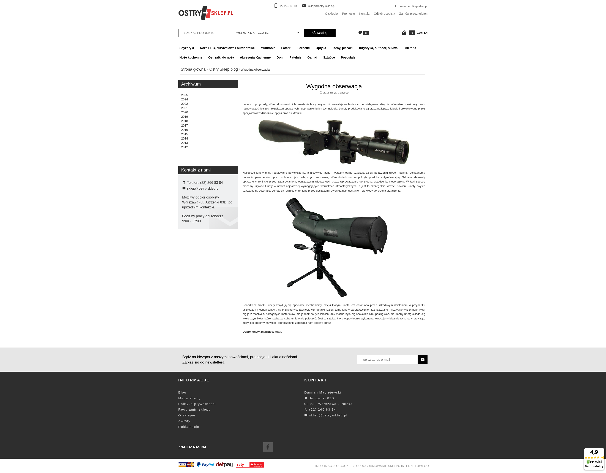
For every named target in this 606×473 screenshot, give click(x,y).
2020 (184, 112)
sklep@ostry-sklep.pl (321, 6)
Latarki (286, 48)
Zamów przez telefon (413, 13)
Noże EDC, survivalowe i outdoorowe (227, 48)
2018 (184, 121)
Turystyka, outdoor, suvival (378, 48)
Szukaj (320, 32)
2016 (184, 130)
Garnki (312, 57)
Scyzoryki (187, 48)
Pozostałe (348, 57)
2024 (184, 99)
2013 (184, 142)
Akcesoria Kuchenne (255, 57)
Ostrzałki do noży (221, 57)
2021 (184, 108)
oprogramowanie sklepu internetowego (392, 466)
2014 (184, 138)
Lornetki (303, 48)
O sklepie (331, 13)
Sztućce (329, 57)
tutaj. (278, 331)
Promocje (348, 13)
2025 (184, 95)
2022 (184, 103)
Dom (280, 57)
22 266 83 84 (288, 6)
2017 (184, 125)
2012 (184, 147)
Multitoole (268, 48)
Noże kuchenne (191, 57)
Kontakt (364, 13)
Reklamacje (188, 427)
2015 (184, 134)
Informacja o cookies (334, 466)
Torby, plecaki (342, 48)
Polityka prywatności (197, 404)
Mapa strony (189, 398)
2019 (184, 116)
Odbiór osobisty (384, 13)
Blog (182, 392)
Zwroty (184, 421)
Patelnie (295, 57)
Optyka (321, 48)
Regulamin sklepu (194, 409)
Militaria (410, 48)
